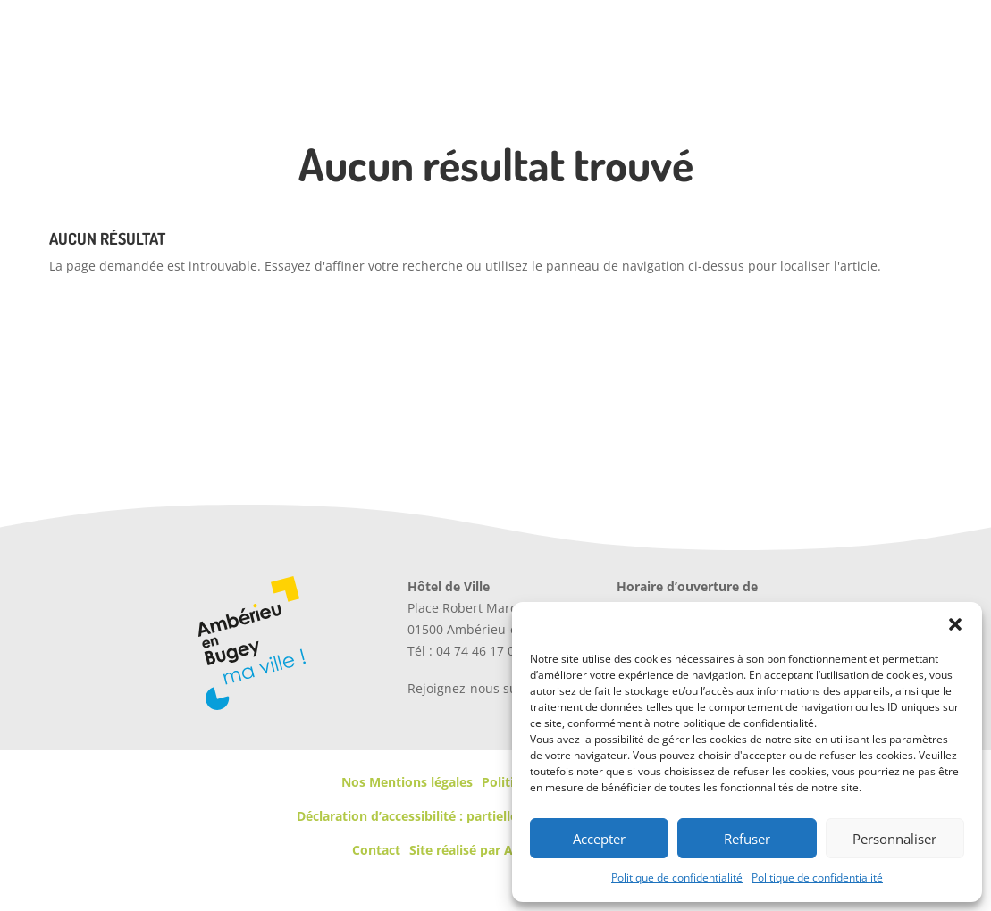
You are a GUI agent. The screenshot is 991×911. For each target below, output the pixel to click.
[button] (955, 624)
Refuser (747, 839)
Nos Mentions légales (407, 781)
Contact (376, 849)
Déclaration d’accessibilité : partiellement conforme (455, 815)
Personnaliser (894, 839)
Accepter (599, 839)
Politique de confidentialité (677, 877)
